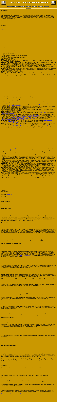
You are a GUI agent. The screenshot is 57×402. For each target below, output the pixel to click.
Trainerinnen (22, 6)
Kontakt (46, 6)
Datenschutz (9, 400)
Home (10, 6)
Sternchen (40, 6)
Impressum (3, 400)
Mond (34, 6)
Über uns (16, 6)
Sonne (28, 6)
